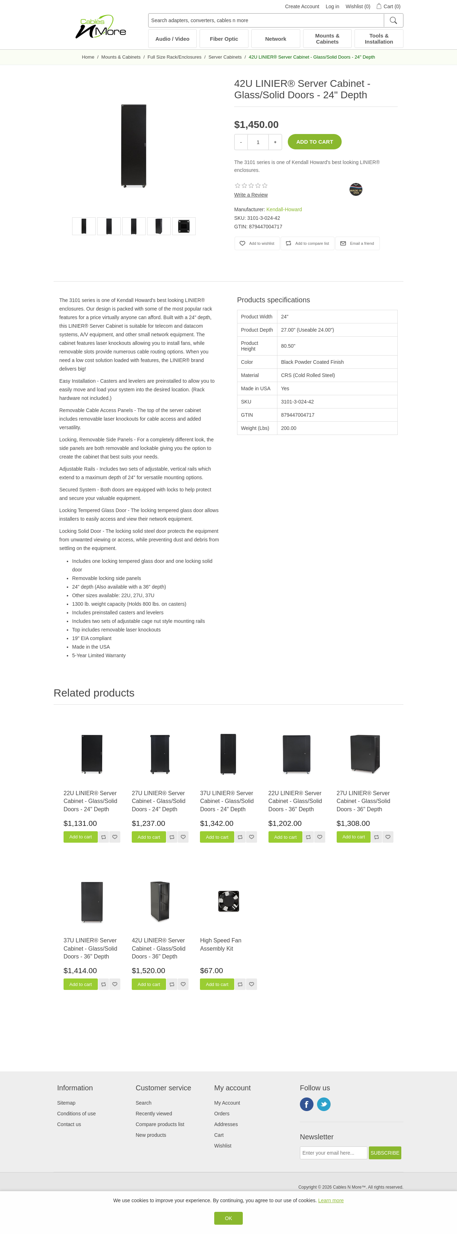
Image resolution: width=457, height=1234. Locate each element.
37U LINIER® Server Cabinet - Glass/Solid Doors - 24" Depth (226, 801)
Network (275, 39)
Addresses (226, 1124)
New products (151, 1135)
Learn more (331, 1200)
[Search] (393, 20)
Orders (222, 1113)
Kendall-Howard (284, 209)
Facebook (306, 1104)
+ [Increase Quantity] (275, 142)
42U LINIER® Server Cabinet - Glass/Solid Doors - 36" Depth (158, 948)
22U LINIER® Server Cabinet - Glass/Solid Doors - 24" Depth (90, 801)
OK (228, 1218)
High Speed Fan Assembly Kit (220, 944)
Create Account (302, 6)
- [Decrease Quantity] (241, 142)
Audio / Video (172, 39)
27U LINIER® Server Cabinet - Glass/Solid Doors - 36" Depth (363, 801)
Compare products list (160, 1124)
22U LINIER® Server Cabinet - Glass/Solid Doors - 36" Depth (295, 801)
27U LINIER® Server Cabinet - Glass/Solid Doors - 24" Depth (158, 801)
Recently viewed (154, 1113)
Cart (219, 1135)
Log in (332, 6)
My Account (227, 1103)
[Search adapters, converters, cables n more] (276, 20)
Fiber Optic (224, 39)
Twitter (324, 1104)
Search (143, 1103)
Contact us (69, 1124)
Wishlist (222, 1146)
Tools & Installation (379, 39)
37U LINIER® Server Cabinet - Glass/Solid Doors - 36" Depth (90, 948)
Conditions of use (76, 1113)
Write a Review (251, 195)
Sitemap (66, 1103)
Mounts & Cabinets (327, 39)
